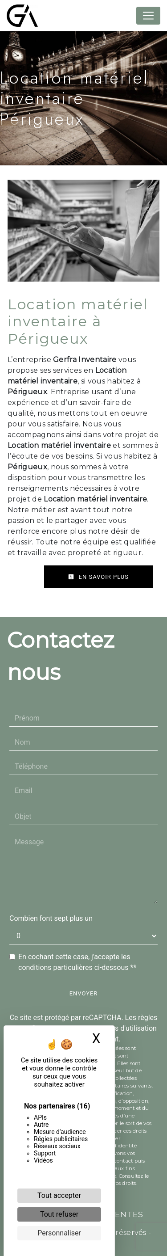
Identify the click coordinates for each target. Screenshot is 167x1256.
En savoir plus (98, 576)
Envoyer (83, 993)
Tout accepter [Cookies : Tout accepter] (59, 1195)
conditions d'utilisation (121, 1028)
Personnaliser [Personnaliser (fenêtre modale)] (59, 1233)
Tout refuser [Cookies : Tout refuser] (59, 1214)
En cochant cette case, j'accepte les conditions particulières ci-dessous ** (77, 962)
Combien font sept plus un (51, 918)
